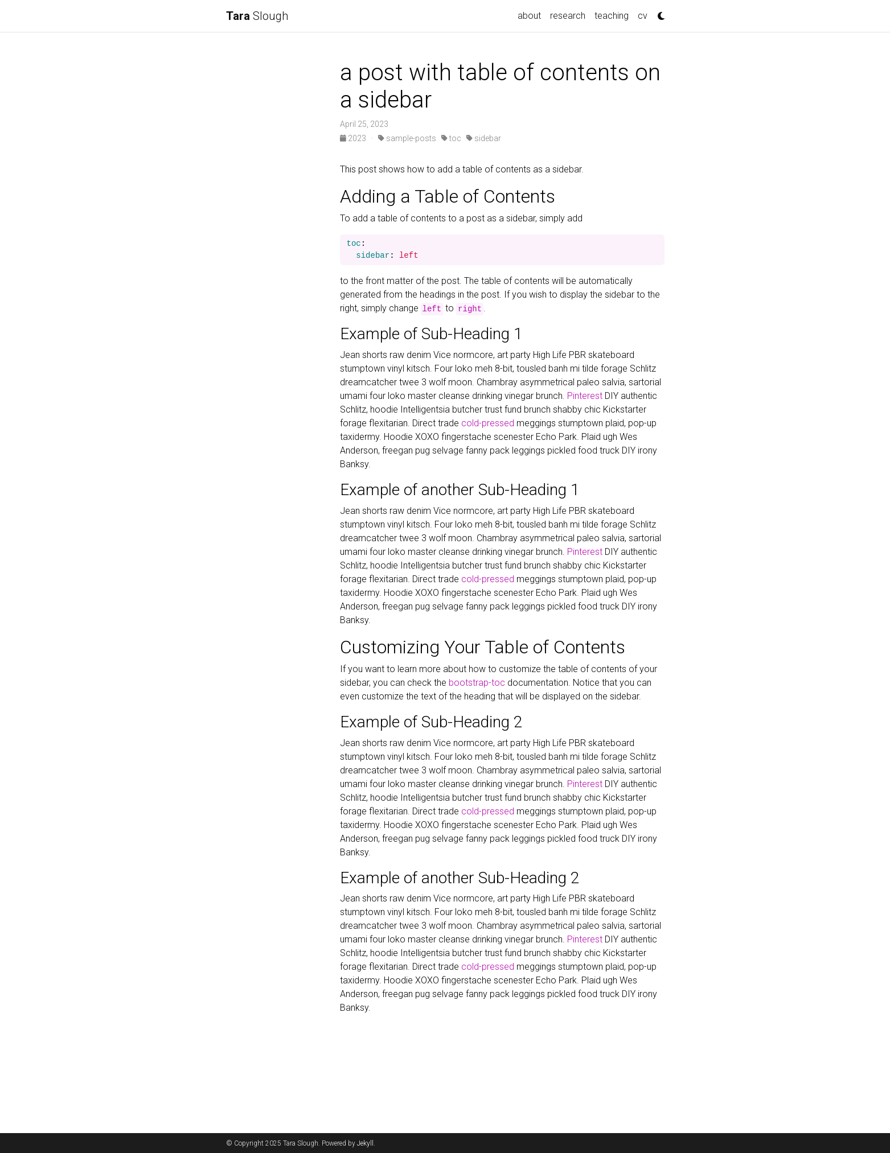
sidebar (483, 138)
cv (642, 15)
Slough (257, 16)
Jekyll (365, 1143)
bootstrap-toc (477, 682)
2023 (354, 138)
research (567, 15)
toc (451, 138)
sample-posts (407, 138)
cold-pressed (487, 423)
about (529, 15)
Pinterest (584, 395)
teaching (611, 15)
